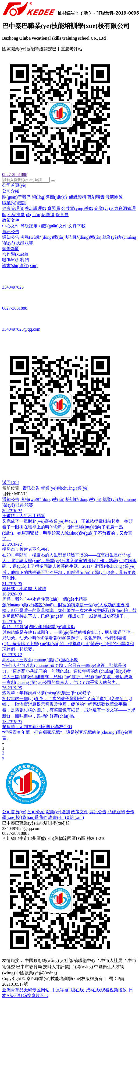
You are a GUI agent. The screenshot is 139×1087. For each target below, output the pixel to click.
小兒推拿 (16, 214)
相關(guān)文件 (53, 226)
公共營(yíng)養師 (77, 208)
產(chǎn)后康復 (40, 214)
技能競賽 (24, 243)
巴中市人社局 (109, 960)
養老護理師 (35, 208)
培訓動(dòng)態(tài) (83, 237)
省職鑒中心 (84, 960)
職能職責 (96, 197)
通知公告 (10, 237)
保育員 (62, 214)
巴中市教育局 (29, 966)
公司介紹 (10, 191)
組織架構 (77, 197)
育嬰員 (53, 208)
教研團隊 (114, 197)
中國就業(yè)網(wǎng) (36, 973)
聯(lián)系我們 (15, 260)
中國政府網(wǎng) (42, 960)
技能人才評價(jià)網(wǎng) (68, 966)
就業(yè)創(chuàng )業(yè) (64, 488)
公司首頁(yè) (14, 185)
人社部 (66, 960)
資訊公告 (10, 231)
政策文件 (10, 220)
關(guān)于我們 (16, 197)
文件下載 (76, 226)
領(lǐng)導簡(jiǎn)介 (50, 197)
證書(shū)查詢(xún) (20, 265)
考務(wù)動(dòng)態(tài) (42, 237)
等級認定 (29, 226)
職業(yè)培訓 (14, 202)
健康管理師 (13, 208)
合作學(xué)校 (15, 254)
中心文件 (10, 226)
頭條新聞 (10, 248)
